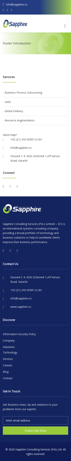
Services (8, 359)
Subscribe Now (35, 430)
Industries (9, 347)
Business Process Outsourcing (23, 92)
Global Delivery (14, 111)
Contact (7, 378)
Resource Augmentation (19, 120)
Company (9, 340)
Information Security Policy (19, 334)
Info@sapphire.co (15, 4)
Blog (6, 371)
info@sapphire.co (21, 148)
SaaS (8, 102)
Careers (7, 365)
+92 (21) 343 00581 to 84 (25, 290)
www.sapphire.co (20, 306)
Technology (10, 352)
